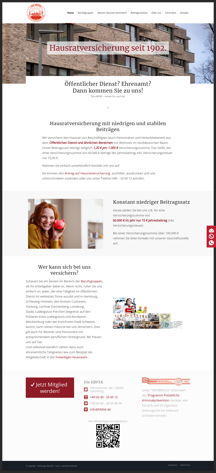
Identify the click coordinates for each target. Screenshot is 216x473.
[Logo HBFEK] (36, 12)
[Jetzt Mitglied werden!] (50, 388)
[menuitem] (70, 12)
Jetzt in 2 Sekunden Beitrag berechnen (108, 59)
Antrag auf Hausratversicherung (87, 173)
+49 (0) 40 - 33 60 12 (104, 397)
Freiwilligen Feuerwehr (71, 357)
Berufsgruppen (91, 281)
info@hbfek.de (100, 409)
